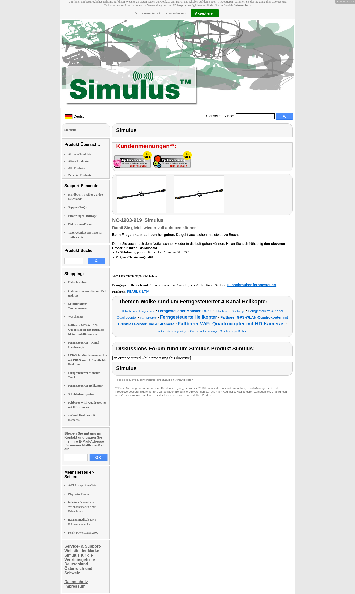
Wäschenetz (75, 316)
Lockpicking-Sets (82, 485)
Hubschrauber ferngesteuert (251, 285)
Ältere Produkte (78, 161)
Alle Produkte (77, 168)
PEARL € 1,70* (138, 291)
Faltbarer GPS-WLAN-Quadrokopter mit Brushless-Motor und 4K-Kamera (86, 329)
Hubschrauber (77, 282)
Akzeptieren (204, 13)
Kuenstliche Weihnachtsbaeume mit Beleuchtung (82, 507)
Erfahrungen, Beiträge (82, 216)
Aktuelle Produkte (79, 154)
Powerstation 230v (83, 532)
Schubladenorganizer (81, 394)
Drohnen (79, 494)
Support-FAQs (77, 207)
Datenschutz (242, 5)
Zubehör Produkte (79, 175)
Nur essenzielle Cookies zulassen (160, 13)
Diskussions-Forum (80, 224)
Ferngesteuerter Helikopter (85, 385)
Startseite (213, 116)
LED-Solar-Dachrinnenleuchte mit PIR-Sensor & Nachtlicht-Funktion (87, 360)
